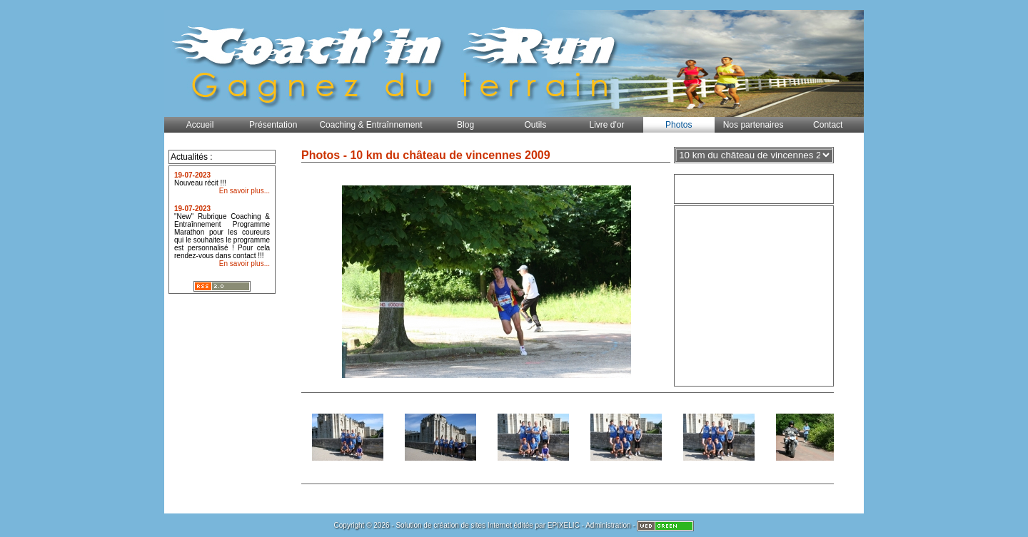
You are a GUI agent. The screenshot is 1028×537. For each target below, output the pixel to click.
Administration (607, 525)
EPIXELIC (564, 525)
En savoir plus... (244, 191)
